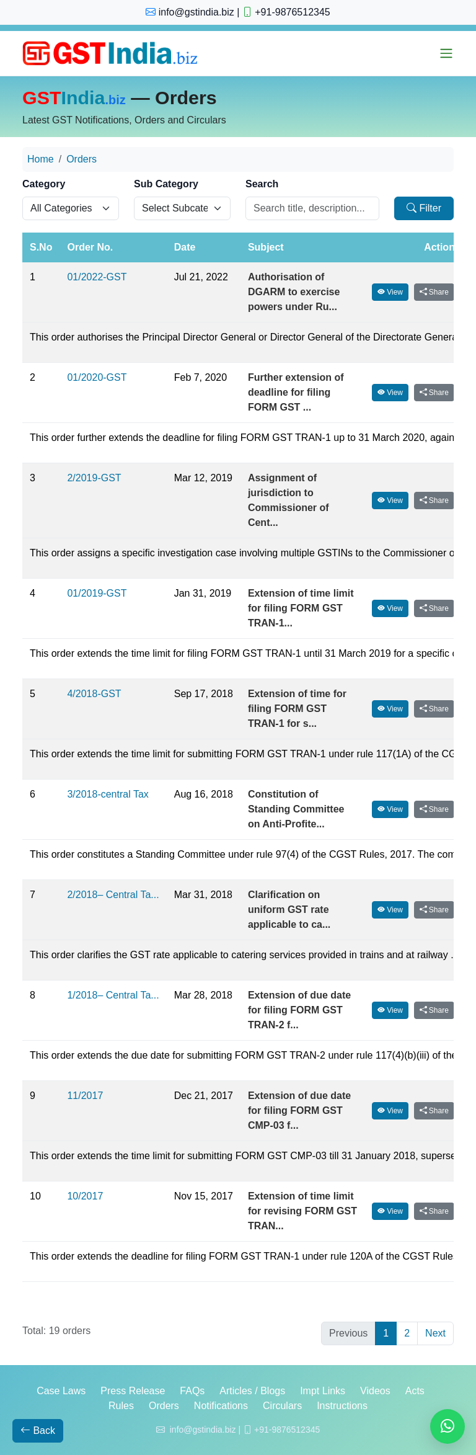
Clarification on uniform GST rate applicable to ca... (289, 909)
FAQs (192, 1391)
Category (43, 184)
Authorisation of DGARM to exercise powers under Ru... (294, 292)
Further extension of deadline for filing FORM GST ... (296, 392)
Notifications (221, 1405)
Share (434, 292)
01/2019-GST (96, 593)
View (390, 292)
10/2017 (85, 1196)
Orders (81, 159)
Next (435, 1333)
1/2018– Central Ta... (113, 995)
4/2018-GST (94, 693)
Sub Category (166, 184)
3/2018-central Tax (107, 794)
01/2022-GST (96, 277)
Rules (121, 1405)
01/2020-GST (96, 377)
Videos (375, 1391)
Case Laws (61, 1391)
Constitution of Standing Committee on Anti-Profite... (296, 809)
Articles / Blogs (252, 1391)
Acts (415, 1391)
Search (261, 184)
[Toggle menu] (446, 53)
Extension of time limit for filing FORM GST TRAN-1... (301, 608)
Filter (424, 208)
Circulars (282, 1405)
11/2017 (85, 1095)
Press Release (132, 1391)
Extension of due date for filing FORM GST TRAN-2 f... (299, 1010)
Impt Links (322, 1391)
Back (37, 1430)
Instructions (342, 1405)
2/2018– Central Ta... (113, 894)
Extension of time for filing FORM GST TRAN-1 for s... (297, 708)
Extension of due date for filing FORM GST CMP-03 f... (299, 1110)
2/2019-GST (94, 478)
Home (40, 159)
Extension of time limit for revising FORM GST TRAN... (302, 1211)
